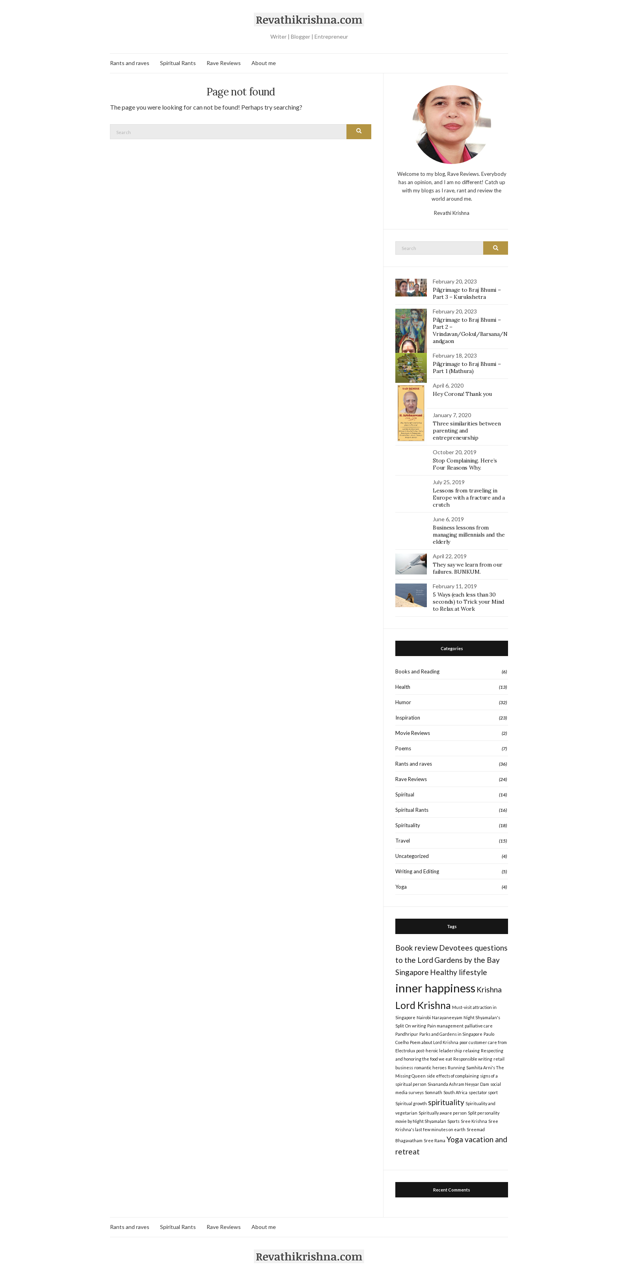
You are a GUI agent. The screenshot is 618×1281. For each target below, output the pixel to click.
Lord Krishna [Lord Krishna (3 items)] (423, 1005)
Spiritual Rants (178, 63)
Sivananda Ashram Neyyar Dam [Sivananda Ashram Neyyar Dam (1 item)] (458, 1084)
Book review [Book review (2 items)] (416, 947)
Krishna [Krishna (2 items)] (489, 989)
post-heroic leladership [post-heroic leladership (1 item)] (439, 1050)
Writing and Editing (417, 871)
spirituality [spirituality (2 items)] (446, 1102)
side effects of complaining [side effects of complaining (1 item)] (453, 1075)
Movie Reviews (412, 733)
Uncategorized (412, 856)
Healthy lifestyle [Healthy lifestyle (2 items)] (458, 972)
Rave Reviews (224, 63)
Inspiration (407, 717)
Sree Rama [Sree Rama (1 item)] (434, 1140)
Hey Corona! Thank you (462, 393)
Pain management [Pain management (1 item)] (445, 1025)
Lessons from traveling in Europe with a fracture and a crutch (468, 497)
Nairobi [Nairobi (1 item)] (424, 1017)
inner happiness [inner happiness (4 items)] (435, 988)
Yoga (401, 887)
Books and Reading (417, 671)
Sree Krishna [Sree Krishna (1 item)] (474, 1121)
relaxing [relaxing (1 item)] (471, 1050)
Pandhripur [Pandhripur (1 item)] (406, 1034)
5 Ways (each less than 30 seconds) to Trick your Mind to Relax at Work (468, 601)
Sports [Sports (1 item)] (453, 1121)
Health (402, 687)
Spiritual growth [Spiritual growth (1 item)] (411, 1103)
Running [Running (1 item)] (456, 1067)
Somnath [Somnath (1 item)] (433, 1092)
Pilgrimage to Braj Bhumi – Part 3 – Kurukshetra (467, 293)
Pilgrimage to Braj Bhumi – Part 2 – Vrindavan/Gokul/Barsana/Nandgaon (470, 330)
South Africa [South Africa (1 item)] (455, 1092)
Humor (403, 702)
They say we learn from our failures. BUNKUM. (467, 568)
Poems (403, 748)
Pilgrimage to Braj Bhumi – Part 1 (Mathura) (467, 367)
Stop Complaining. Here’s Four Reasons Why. (465, 464)
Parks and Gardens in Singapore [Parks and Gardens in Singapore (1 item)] (450, 1034)
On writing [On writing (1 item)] (415, 1025)
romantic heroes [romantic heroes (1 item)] (430, 1067)
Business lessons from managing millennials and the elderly (468, 534)
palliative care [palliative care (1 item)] (479, 1025)
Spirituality (407, 825)
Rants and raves (129, 63)
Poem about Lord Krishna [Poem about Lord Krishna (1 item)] (434, 1042)
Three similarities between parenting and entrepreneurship (467, 430)
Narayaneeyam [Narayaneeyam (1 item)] (447, 1017)
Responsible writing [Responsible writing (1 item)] (472, 1058)
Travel (402, 840)
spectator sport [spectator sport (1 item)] (483, 1092)
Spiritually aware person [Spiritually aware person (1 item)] (443, 1112)
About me (263, 63)
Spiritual (404, 794)
